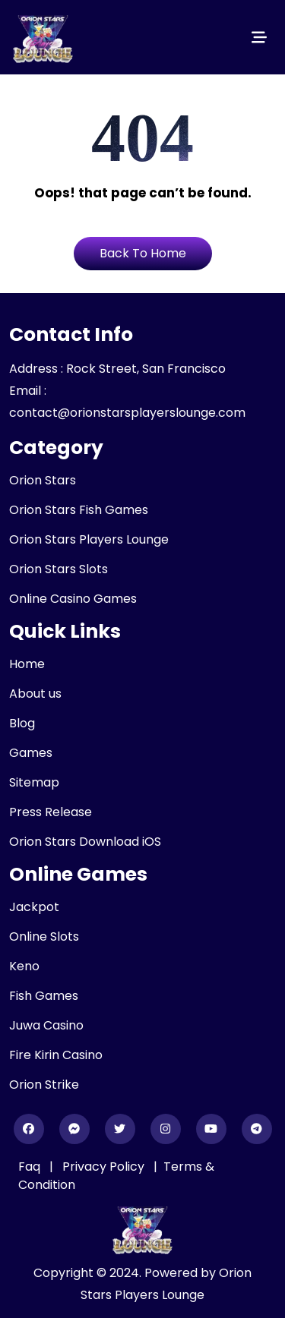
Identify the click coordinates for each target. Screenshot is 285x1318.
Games (30, 752)
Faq (29, 1166)
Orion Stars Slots (58, 569)
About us (35, 693)
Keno (24, 966)
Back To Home (143, 253)
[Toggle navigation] (259, 38)
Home (27, 664)
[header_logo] (43, 37)
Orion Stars (42, 480)
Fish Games (43, 995)
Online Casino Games (73, 598)
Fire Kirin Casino (56, 1055)
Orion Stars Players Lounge (89, 539)
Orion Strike (44, 1084)
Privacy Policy (104, 1166)
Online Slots (44, 936)
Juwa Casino (46, 1025)
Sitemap (34, 782)
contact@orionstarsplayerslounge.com (127, 412)
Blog (22, 723)
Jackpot (34, 907)
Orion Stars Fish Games (78, 510)
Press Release (50, 812)
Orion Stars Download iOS (85, 841)
